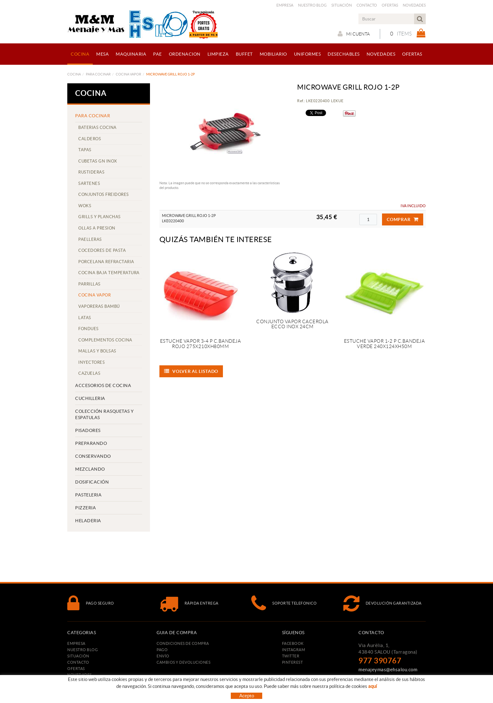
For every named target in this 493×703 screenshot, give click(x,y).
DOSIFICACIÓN (92, 481)
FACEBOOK (293, 643)
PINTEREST (292, 662)
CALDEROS (89, 138)
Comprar (402, 219)
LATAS (84, 317)
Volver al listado (191, 371)
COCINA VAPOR (128, 74)
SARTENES (89, 183)
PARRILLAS (89, 284)
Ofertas (390, 5)
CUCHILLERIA (90, 398)
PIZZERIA (85, 507)
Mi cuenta (354, 33)
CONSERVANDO (93, 456)
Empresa (284, 5)
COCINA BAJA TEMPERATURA (109, 272)
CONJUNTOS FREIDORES (103, 194)
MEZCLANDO (90, 469)
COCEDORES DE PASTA (102, 250)
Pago (162, 650)
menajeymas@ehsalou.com (387, 669)
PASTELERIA (88, 494)
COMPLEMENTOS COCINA (105, 340)
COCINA (74, 74)
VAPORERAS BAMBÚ (99, 306)
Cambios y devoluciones (183, 662)
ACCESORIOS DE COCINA (103, 385)
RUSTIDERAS (91, 172)
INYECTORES (91, 362)
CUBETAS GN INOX (97, 161)
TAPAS (84, 149)
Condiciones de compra (183, 643)
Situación (341, 5)
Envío (163, 656)
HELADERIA (88, 520)
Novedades (414, 5)
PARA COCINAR (98, 74)
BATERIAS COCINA (97, 127)
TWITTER (291, 656)
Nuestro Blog (312, 5)
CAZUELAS (89, 373)
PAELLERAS (90, 239)
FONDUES (88, 328)
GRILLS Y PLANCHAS (99, 216)
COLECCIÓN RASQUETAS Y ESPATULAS (104, 414)
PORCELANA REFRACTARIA (106, 261)
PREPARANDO (91, 443)
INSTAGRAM (293, 650)
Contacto (367, 5)
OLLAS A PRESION (96, 228)
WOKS (84, 205)
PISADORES (88, 430)
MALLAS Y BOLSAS (97, 351)
